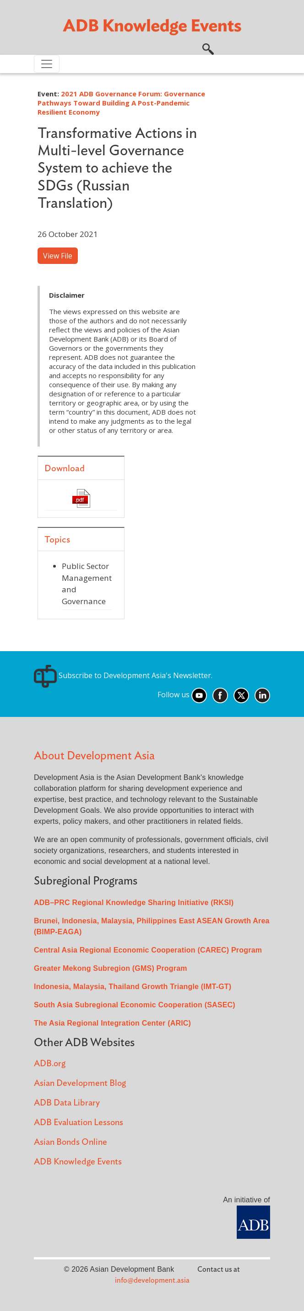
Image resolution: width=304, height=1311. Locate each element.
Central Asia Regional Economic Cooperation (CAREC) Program (148, 950)
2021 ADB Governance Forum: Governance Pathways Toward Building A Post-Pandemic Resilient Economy (121, 102)
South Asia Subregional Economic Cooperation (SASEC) (134, 1005)
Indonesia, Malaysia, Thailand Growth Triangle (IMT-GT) (132, 986)
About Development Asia (94, 756)
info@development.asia (152, 1280)
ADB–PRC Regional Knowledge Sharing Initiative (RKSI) (133, 902)
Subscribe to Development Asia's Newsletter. (123, 675)
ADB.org (49, 1063)
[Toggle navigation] (47, 64)
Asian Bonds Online (70, 1142)
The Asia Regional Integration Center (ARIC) (112, 1023)
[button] (208, 48)
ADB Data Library (67, 1103)
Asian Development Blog (80, 1083)
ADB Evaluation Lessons (78, 1122)
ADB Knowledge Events (78, 1162)
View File (57, 256)
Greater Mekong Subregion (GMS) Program (110, 968)
